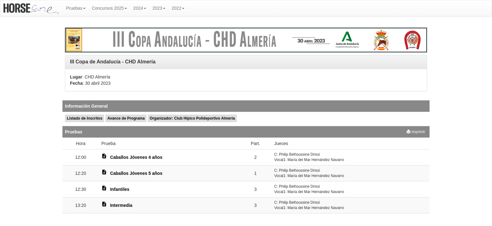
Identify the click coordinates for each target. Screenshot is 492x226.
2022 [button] (178, 8)
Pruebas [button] (76, 8)
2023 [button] (158, 8)
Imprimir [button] (416, 132)
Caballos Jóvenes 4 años (136, 157)
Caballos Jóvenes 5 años (136, 173)
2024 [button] (139, 8)
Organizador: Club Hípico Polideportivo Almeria (192, 118)
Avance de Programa (126, 118)
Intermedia (121, 205)
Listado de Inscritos (84, 118)
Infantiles (119, 189)
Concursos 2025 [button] (109, 8)
